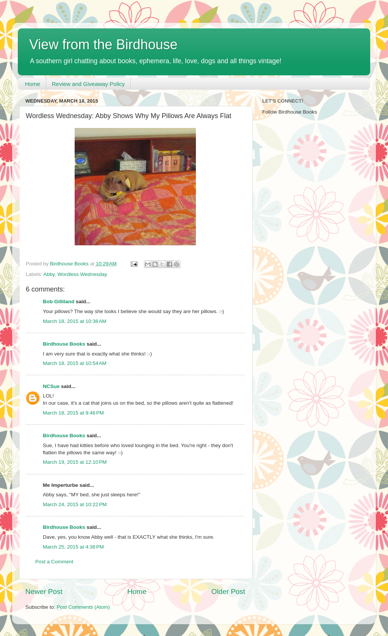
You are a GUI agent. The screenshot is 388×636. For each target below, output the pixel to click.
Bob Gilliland (58, 301)
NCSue (51, 386)
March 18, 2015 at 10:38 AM (74, 321)
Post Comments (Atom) (83, 607)
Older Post (228, 591)
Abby (49, 274)
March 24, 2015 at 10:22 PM (74, 504)
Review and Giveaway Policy (88, 84)
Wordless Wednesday (82, 274)
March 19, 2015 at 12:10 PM (74, 462)
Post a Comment (54, 561)
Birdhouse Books (64, 344)
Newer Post (44, 591)
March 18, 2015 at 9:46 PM (73, 413)
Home (32, 84)
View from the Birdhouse (103, 44)
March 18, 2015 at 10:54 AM (74, 363)
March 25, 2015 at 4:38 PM (73, 547)
